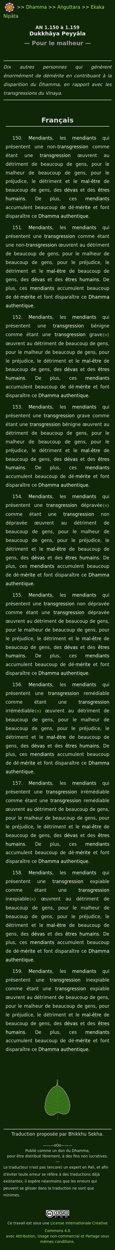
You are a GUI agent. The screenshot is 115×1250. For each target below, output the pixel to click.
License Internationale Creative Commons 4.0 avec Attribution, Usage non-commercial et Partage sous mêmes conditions (57, 1232)
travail (19, 1223)
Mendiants (40, 138)
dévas (71, 190)
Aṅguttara (69, 7)
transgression (72, 146)
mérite (83, 207)
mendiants (84, 138)
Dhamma (37, 7)
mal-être (90, 181)
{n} (106, 335)
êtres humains (82, 279)
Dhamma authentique (63, 216)
